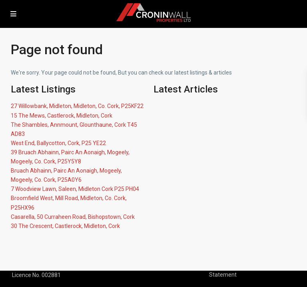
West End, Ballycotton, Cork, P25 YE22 (58, 143)
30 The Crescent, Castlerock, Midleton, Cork (65, 226)
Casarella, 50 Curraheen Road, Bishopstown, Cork (73, 217)
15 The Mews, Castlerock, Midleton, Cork (61, 115)
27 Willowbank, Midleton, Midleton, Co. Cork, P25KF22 (77, 106)
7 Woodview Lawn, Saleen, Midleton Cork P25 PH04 (75, 189)
